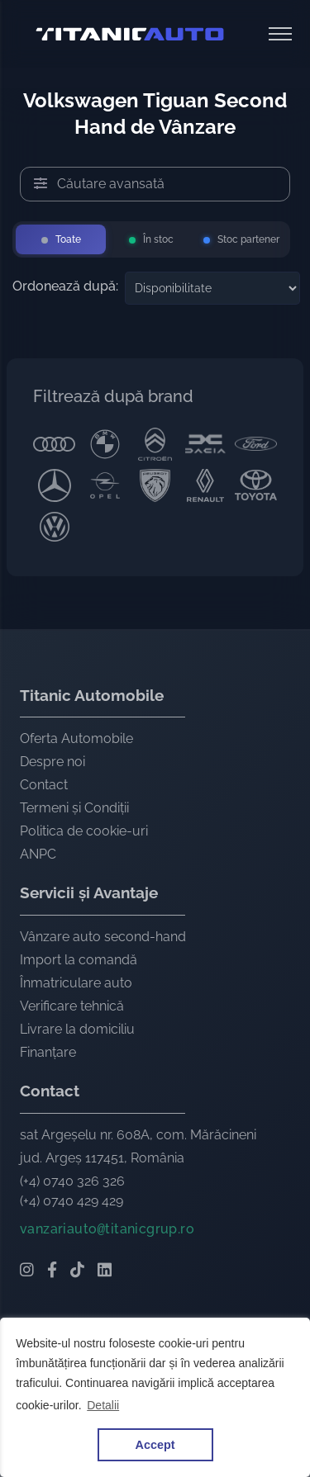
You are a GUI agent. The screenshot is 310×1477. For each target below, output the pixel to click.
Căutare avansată (99, 184)
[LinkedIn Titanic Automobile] (105, 1271)
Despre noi (52, 761)
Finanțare (48, 1052)
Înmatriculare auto (76, 983)
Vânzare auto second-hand (103, 936)
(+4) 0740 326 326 (72, 1181)
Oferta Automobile (76, 738)
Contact (44, 785)
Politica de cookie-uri (84, 831)
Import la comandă (78, 960)
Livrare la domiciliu (77, 1029)
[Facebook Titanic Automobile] (52, 1271)
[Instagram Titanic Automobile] (27, 1271)
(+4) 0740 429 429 (71, 1201)
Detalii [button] (103, 1405)
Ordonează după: (65, 286)
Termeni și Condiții (74, 808)
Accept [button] (155, 1444)
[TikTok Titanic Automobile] (77, 1271)
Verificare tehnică (72, 1006)
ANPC (38, 854)
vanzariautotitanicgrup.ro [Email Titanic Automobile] (107, 1229)
